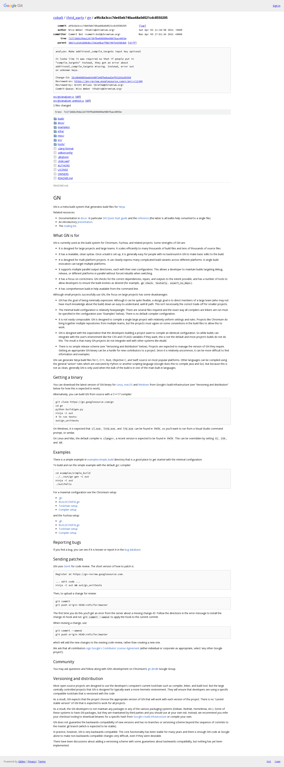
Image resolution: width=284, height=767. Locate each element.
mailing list (70, 226)
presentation (85, 222)
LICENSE (63, 169)
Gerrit (67, 566)
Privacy (32, 761)
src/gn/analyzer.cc (63, 96)
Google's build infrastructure (149, 716)
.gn (60, 498)
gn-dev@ (153, 669)
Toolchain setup (68, 506)
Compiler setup (67, 509)
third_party (75, 17)
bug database (133, 549)
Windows (143, 384)
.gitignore (63, 157)
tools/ (61, 144)
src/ (60, 140)
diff (132, 42)
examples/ (64, 127)
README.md (65, 178)
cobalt (58, 17)
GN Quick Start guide (115, 218)
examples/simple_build (100, 459)
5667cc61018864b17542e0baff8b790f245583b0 (97, 42)
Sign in (276, 5)
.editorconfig (65, 152)
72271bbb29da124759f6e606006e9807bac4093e (97, 38)
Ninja (122, 206)
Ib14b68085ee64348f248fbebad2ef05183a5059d (101, 77)
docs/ (61, 122)
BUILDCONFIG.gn (69, 502)
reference (143, 218)
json (277, 761)
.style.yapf (63, 161)
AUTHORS (64, 165)
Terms (42, 761)
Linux (119, 384)
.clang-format (66, 148)
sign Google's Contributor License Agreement (112, 648)
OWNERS (63, 174)
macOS (128, 384)
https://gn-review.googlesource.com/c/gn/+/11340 (108, 81)
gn (89, 17)
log (142, 25)
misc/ (61, 135)
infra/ (61, 131)
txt (269, 761)
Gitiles (21, 761)
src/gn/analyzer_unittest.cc (68, 100)
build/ (61, 118)
